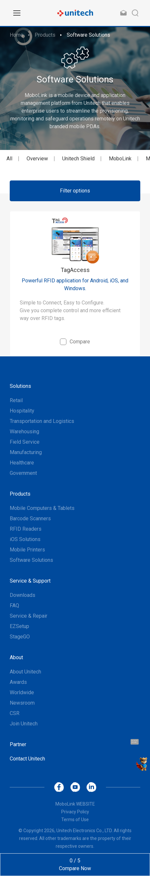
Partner (18, 744)
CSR (14, 713)
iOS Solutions (25, 539)
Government (23, 473)
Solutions (20, 386)
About (16, 657)
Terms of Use (75, 819)
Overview (37, 158)
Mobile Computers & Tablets (42, 508)
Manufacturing (26, 452)
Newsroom (22, 703)
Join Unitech (24, 724)
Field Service (25, 442)
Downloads (22, 595)
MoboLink (120, 158)
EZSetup (19, 626)
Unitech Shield (78, 158)
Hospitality (22, 411)
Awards (18, 682)
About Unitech (25, 672)
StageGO (20, 637)
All (9, 158)
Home (16, 35)
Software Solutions (88, 35)
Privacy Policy (75, 811)
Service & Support (30, 581)
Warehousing (24, 431)
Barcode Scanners (30, 518)
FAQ (14, 605)
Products (45, 35)
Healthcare (22, 463)
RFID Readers (25, 529)
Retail (16, 400)
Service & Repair (28, 616)
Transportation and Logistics (42, 421)
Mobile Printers (27, 550)
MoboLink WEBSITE (75, 804)
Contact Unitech (27, 759)
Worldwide (22, 692)
